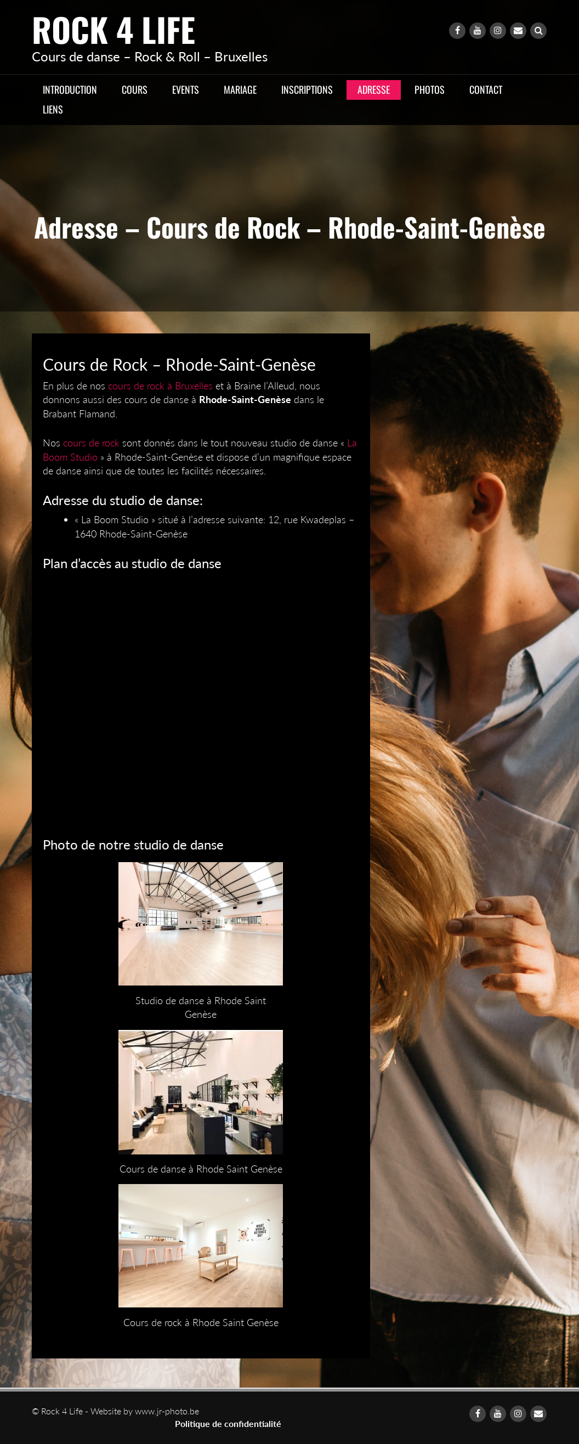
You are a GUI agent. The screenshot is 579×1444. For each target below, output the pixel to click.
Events (185, 89)
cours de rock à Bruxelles (160, 386)
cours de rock (91, 443)
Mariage (240, 89)
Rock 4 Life (113, 28)
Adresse (373, 89)
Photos (430, 89)
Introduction (70, 89)
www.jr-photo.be (167, 1411)
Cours (134, 89)
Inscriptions (307, 89)
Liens (53, 109)
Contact (485, 89)
